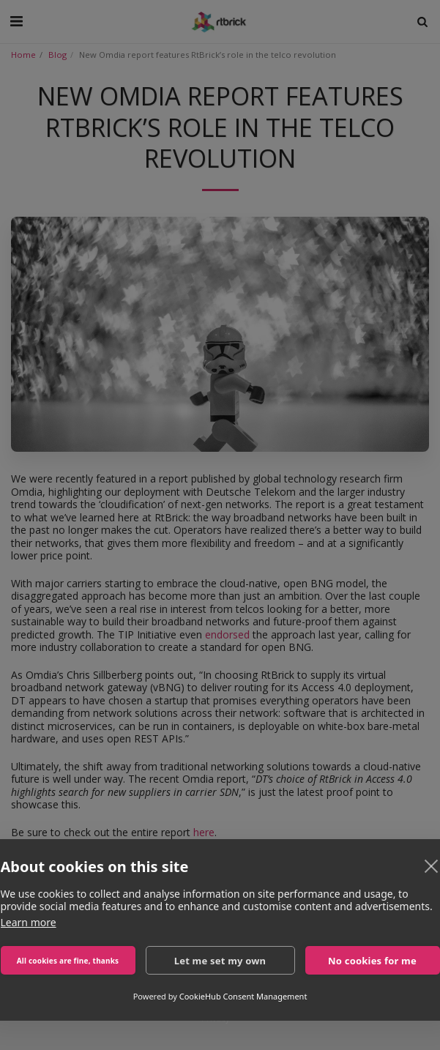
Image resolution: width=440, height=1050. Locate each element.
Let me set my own (220, 960)
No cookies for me (372, 960)
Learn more (28, 922)
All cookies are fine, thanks (68, 961)
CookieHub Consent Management (243, 996)
